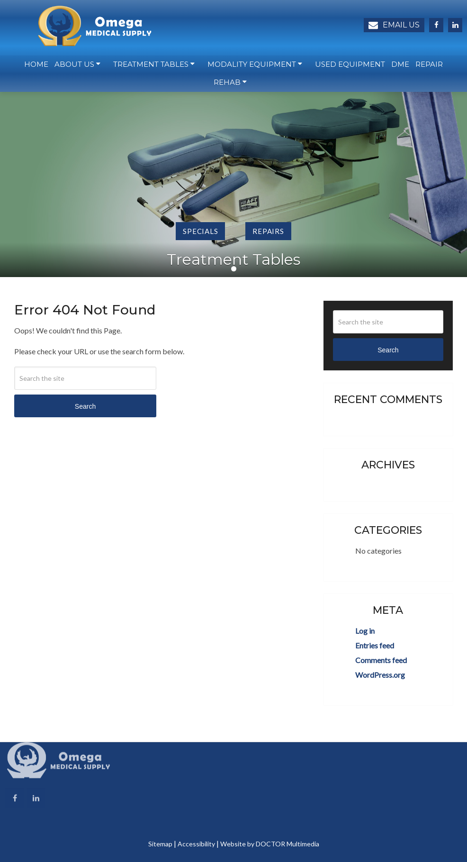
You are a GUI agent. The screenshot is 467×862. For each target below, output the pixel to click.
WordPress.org (380, 674)
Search (85, 406)
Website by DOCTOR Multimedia (269, 844)
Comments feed (381, 659)
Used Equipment (350, 66)
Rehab (227, 84)
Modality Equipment (251, 66)
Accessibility (196, 844)
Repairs (268, 231)
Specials (200, 231)
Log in (365, 630)
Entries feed (374, 645)
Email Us (394, 25)
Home (36, 66)
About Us (74, 66)
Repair (429, 66)
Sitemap (160, 844)
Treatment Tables (151, 66)
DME (400, 66)
